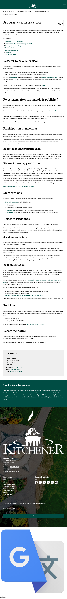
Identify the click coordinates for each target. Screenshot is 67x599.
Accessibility (7, 494)
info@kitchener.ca (16, 371)
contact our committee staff (36, 324)
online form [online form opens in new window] (14, 77)
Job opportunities (9, 486)
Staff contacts (10, 48)
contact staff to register (49, 77)
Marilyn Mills (9, 212)
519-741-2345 (17, 367)
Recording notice (10, 54)
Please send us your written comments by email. (18, 186)
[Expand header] (64, 4)
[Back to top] (33, 516)
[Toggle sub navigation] (60, 23)
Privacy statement (23, 503)
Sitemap (32, 503)
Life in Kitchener (8, 488)
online (44, 85)
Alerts (5, 482)
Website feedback (9, 484)
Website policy (8, 490)
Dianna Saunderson (11, 202)
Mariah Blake (9, 210)
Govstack (12, 508)
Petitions (8, 52)
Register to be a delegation (14, 41)
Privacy (5, 492)
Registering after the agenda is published (18, 43)
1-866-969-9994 (14, 369)
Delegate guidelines (11, 50)
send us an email (28, 122)
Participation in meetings (13, 46)
